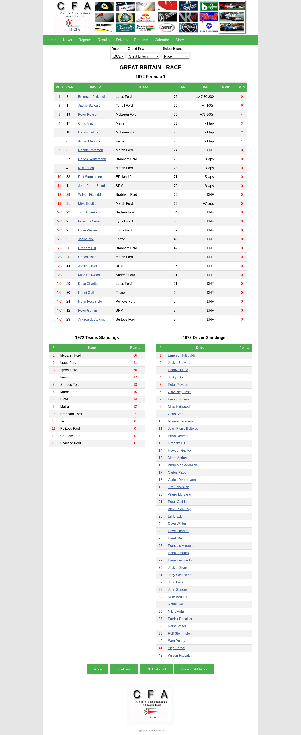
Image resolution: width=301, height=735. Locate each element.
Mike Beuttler (88, 203)
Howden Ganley (180, 450)
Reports (85, 40)
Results (104, 40)
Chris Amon (87, 123)
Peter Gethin (87, 310)
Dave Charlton (88, 283)
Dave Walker (87, 230)
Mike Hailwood (89, 275)
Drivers (122, 40)
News (67, 40)
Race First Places (194, 669)
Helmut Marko (178, 553)
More (180, 40)
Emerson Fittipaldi (91, 96)
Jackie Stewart (89, 105)
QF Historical (156, 669)
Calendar (162, 40)
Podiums (141, 40)
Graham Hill (87, 248)
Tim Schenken (88, 212)
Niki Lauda (86, 168)
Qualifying (124, 669)
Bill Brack (175, 516)
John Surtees (177, 589)
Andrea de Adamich (92, 319)
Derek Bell (175, 538)
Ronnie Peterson (90, 150)
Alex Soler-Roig (179, 509)
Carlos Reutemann (92, 159)
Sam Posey (176, 641)
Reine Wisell (177, 626)
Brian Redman (178, 436)
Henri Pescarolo (90, 301)
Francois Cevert (90, 221)
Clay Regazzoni (179, 392)
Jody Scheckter (179, 575)
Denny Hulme (88, 132)
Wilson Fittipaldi (90, 194)
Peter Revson (88, 114)
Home (51, 40)
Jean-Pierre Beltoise (93, 186)
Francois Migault (180, 545)
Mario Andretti (178, 458)
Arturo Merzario (89, 141)
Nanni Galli (86, 292)
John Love (175, 582)
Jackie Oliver (87, 266)
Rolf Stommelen (90, 177)
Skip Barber (176, 648)
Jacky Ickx (86, 239)
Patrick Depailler (180, 619)
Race (98, 669)
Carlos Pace (87, 257)
